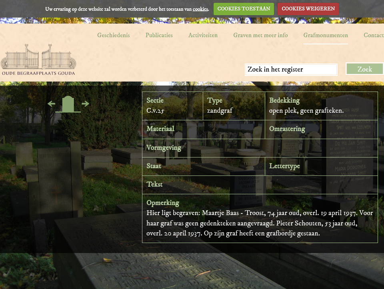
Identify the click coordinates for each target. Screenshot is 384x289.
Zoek (365, 69)
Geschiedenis (113, 35)
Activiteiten (203, 35)
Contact (374, 35)
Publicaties (159, 35)
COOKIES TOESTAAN (244, 9)
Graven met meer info (260, 35)
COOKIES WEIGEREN (308, 9)
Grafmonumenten (326, 35)
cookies (200, 9)
